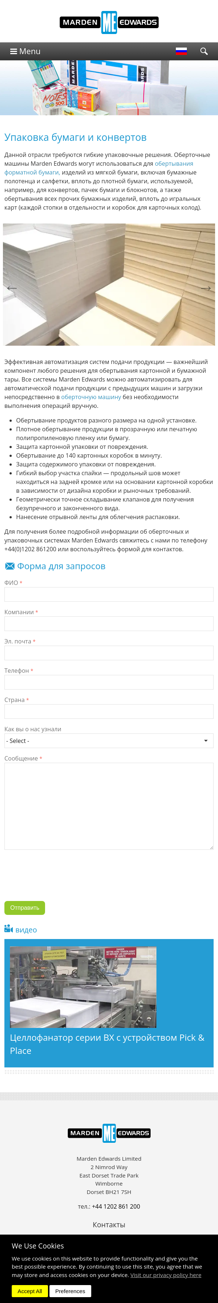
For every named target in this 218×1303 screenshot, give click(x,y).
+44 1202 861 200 (116, 1206)
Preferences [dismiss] (70, 1291)
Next (206, 287)
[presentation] (60, 881)
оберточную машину (91, 397)
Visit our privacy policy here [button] (166, 1274)
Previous (12, 287)
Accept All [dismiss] (30, 1291)
